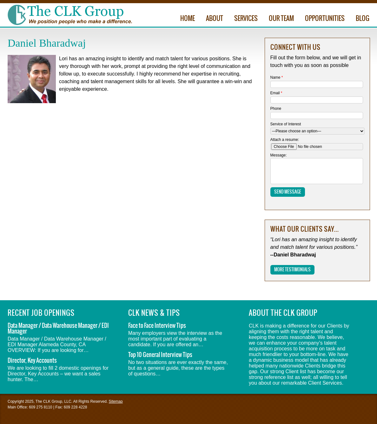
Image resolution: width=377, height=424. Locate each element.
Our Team (281, 19)
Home (187, 19)
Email (276, 93)
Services (246, 19)
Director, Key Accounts (32, 360)
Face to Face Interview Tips (157, 325)
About (214, 19)
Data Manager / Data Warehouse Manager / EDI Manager (58, 328)
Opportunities (325, 19)
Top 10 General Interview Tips (160, 355)
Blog (362, 19)
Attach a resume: (284, 140)
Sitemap (116, 401)
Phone (275, 108)
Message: (278, 155)
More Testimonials (292, 269)
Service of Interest (285, 124)
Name (276, 77)
